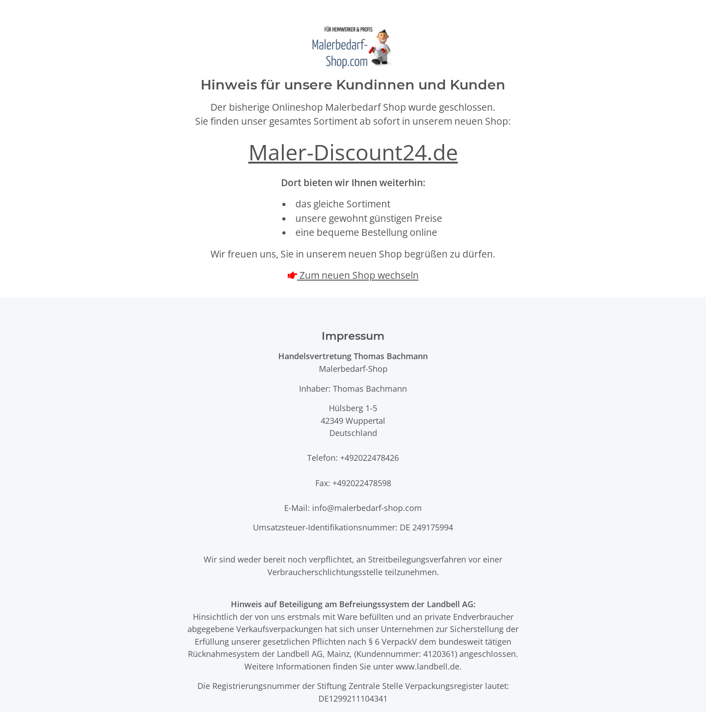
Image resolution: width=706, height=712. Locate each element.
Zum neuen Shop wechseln (358, 275)
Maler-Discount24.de (353, 152)
